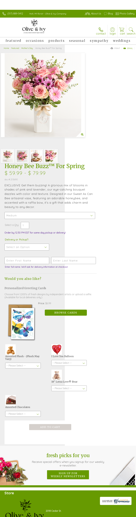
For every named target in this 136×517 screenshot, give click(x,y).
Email (128, 48)
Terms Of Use (65, 507)
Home (6, 48)
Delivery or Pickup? (81, 143)
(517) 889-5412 (15, 13)
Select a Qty (76, 129)
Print (115, 48)
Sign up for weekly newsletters (68, 375)
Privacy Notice (83, 507)
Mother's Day (27, 48)
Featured (15, 48)
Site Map (123, 507)
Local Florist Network (104, 507)
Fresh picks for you (68, 360)
